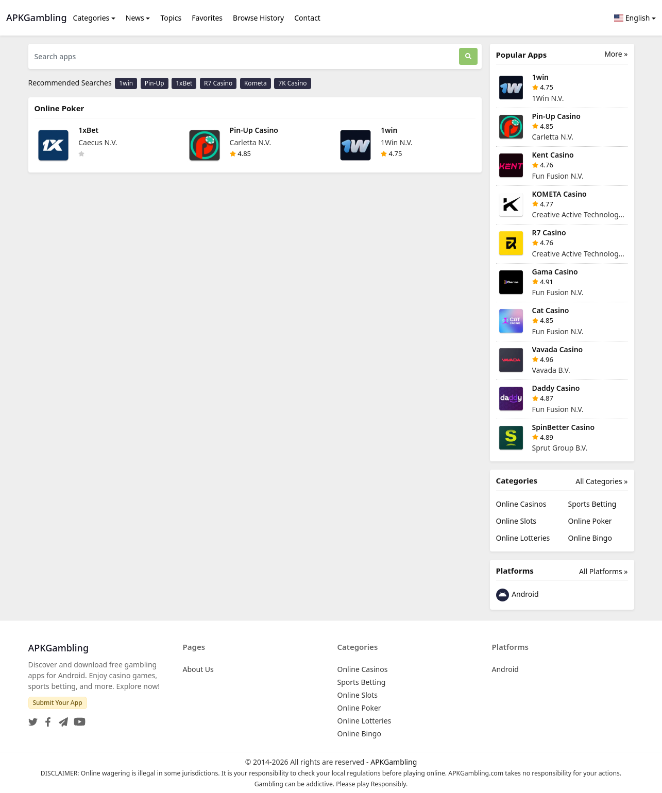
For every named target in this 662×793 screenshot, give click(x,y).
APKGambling (393, 762)
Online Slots (516, 521)
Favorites (207, 18)
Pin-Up (154, 83)
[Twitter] (33, 718)
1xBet (184, 83)
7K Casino (292, 83)
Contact (307, 18)
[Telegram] (61, 718)
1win (126, 83)
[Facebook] (46, 718)
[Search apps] (243, 56)
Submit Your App (57, 702)
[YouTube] (78, 718)
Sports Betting (592, 504)
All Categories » (601, 481)
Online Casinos (521, 504)
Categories (91, 18)
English (632, 18)
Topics (170, 18)
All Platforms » (603, 571)
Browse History (258, 18)
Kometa (255, 83)
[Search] (468, 56)
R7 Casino (218, 83)
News (135, 18)
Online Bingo (590, 538)
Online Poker (590, 521)
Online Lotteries (523, 538)
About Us (198, 669)
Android (517, 595)
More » (615, 54)
